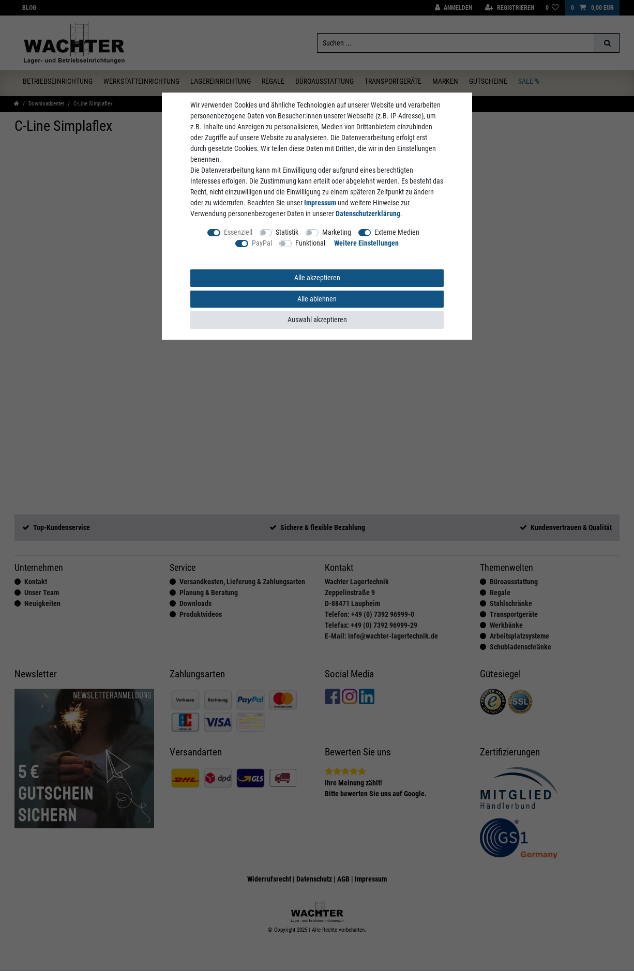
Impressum (320, 203)
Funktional (310, 243)
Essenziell (238, 232)
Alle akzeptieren (317, 278)
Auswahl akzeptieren (317, 319)
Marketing (336, 232)
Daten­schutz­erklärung (368, 213)
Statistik (287, 232)
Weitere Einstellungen (366, 243)
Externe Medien (396, 232)
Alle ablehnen (317, 299)
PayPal (262, 243)
